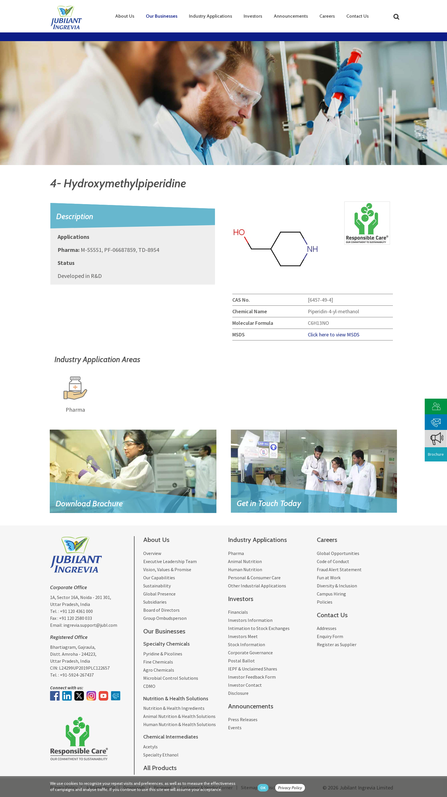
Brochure (436, 454)
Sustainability (157, 586)
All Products (160, 768)
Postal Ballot (241, 661)
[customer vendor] (436, 405)
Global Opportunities (338, 553)
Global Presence (159, 594)
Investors (253, 16)
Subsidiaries (155, 602)
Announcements (291, 16)
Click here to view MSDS (333, 334)
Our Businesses (161, 16)
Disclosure (238, 693)
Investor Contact (245, 685)
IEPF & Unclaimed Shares (252, 669)
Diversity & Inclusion (337, 586)
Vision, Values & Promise (167, 569)
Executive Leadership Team (170, 561)
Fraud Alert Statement (339, 569)
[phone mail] (436, 421)
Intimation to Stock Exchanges (259, 628)
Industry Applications (210, 16)
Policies (324, 602)
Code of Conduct (333, 561)
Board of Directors (161, 610)
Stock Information (246, 644)
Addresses (326, 628)
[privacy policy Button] (293, 787)
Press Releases (242, 719)
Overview (152, 553)
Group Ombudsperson (165, 618)
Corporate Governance (250, 652)
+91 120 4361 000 (76, 611)
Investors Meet (243, 636)
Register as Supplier (336, 644)
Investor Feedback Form (252, 677)
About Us (124, 16)
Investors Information (250, 620)
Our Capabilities (159, 577)
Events (235, 727)
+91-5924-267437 (77, 675)
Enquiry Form (330, 636)
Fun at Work (329, 577)
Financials (238, 612)
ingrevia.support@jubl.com (90, 625)
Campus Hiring (331, 594)
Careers (327, 16)
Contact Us (357, 16)
